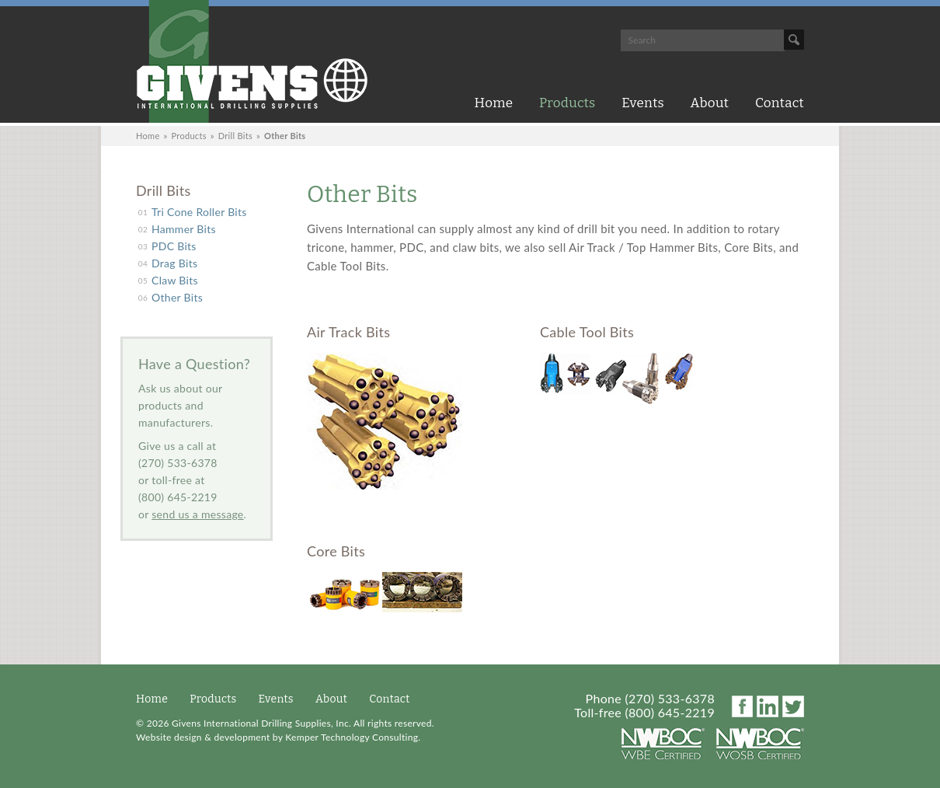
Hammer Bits (183, 228)
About (710, 103)
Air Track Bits (348, 331)
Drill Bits (235, 136)
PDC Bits (174, 246)
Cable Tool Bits (587, 331)
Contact (779, 103)
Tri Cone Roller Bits (199, 211)
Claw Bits (174, 280)
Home (494, 103)
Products (567, 103)
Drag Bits (174, 263)
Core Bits (336, 551)
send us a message (197, 514)
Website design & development (203, 737)
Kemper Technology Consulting (351, 737)
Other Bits (177, 297)
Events (642, 103)
